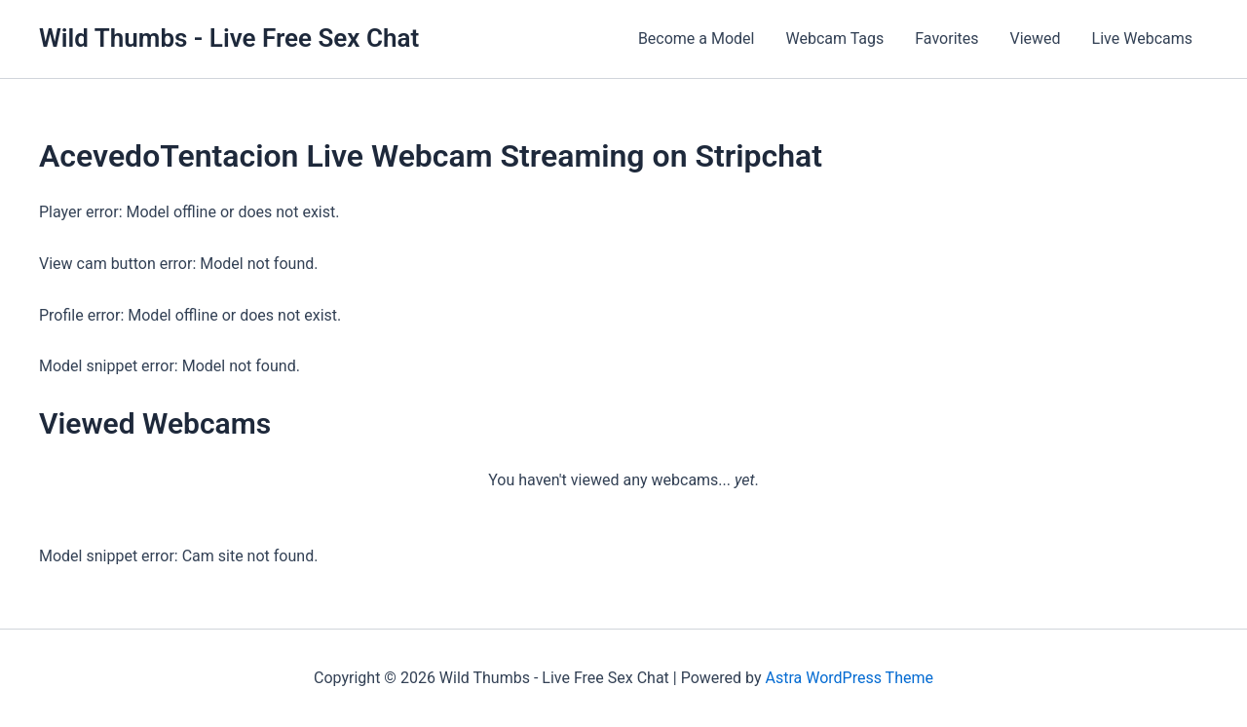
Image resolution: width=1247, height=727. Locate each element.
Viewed (1035, 38)
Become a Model (696, 38)
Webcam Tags (834, 38)
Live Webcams (1142, 38)
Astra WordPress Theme (848, 678)
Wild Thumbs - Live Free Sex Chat (229, 38)
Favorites (946, 38)
